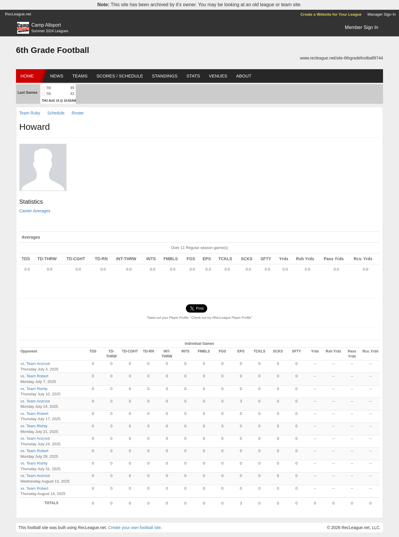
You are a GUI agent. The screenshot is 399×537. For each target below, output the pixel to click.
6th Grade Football (52, 50)
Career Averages (34, 210)
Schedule (56, 113)
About (243, 75)
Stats (193, 75)
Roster (78, 113)
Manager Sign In (382, 14)
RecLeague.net (18, 14)
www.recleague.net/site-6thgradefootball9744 (341, 58)
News (56, 75)
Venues (218, 75)
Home (27, 75)
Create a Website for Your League (331, 14)
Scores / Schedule (119, 75)
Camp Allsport (46, 25)
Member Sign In (361, 27)
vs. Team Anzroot (35, 363)
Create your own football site (134, 527)
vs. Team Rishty (34, 388)
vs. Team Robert (34, 376)
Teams (80, 75)
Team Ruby (29, 113)
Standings (164, 75)
